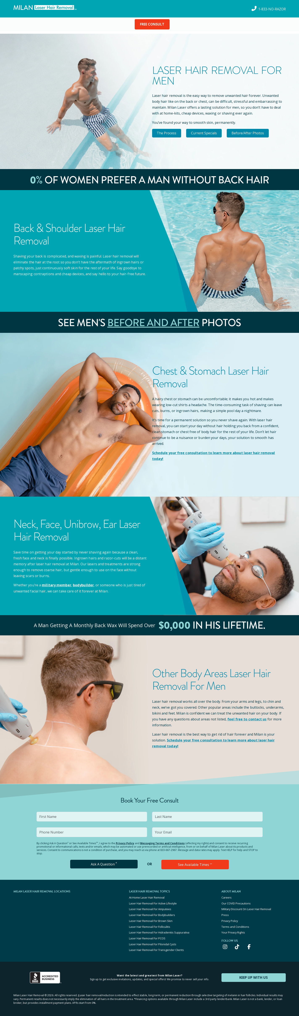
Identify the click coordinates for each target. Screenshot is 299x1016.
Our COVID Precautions (236, 902)
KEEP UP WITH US (254, 975)
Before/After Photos (250, 133)
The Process (167, 133)
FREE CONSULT (152, 24)
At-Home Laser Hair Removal (147, 897)
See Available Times (195, 864)
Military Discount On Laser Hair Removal (246, 908)
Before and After (153, 322)
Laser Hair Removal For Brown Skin (151, 919)
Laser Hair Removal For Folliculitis (149, 925)
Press (225, 914)
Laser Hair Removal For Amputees (150, 908)
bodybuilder (83, 585)
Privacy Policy (125, 843)
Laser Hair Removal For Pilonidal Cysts (152, 942)
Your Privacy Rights (233, 931)
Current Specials (205, 133)
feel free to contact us (246, 718)
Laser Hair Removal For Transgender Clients (156, 948)
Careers (226, 897)
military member (56, 585)
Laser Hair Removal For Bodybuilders (152, 914)
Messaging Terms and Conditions (162, 843)
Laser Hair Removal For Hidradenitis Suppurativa (159, 931)
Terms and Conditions (235, 925)
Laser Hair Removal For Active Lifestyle (153, 902)
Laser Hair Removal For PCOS (147, 937)
